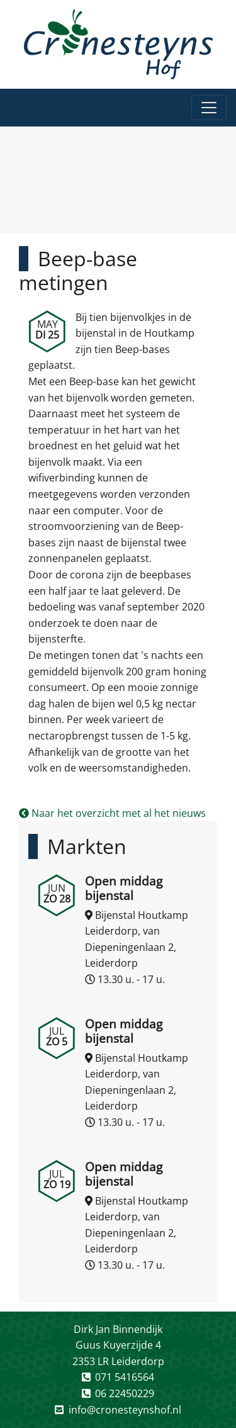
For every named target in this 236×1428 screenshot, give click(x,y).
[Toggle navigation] (209, 107)
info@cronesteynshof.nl (125, 1410)
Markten (86, 846)
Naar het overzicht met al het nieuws (112, 813)
